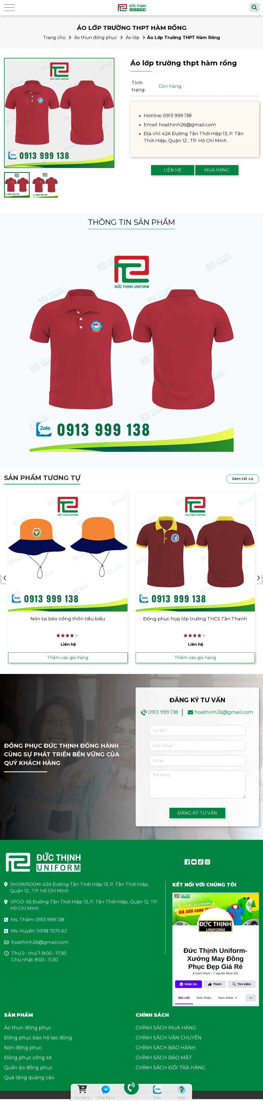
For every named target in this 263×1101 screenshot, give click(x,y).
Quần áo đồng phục (28, 1069)
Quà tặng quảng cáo (29, 1079)
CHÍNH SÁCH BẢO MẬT (164, 1059)
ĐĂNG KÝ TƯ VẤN (197, 814)
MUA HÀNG (216, 170)
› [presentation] (258, 578)
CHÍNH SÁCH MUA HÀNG (166, 1030)
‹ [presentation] (4, 578)
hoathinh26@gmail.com (223, 714)
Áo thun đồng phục (95, 37)
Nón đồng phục (23, 1050)
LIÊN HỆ (173, 170)
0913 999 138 (163, 714)
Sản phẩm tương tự (42, 478)
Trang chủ (54, 37)
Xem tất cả (242, 478)
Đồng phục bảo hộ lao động (38, 1040)
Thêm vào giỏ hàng (67, 658)
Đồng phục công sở (28, 1059)
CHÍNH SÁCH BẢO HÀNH (166, 1050)
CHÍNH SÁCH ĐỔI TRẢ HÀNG (171, 1069)
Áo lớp (132, 37)
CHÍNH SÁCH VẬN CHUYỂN (168, 1040)
